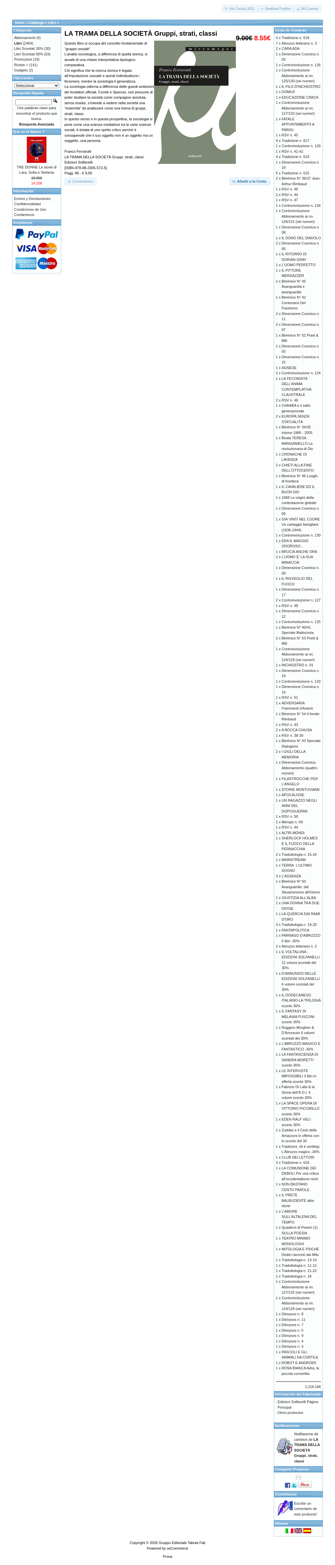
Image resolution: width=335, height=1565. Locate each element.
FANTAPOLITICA (295, 930)
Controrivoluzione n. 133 (301, 681)
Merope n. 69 (292, 822)
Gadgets (21, 70)
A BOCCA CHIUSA (297, 730)
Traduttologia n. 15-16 (299, 854)
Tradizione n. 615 (295, 173)
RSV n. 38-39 (292, 735)
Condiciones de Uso (30, 209)
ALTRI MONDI (293, 833)
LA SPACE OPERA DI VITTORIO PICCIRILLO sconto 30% (301, 1108)
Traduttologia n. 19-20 (299, 925)
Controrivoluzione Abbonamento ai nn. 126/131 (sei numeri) (298, 216)
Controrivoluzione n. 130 (301, 535)
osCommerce (177, 1548)
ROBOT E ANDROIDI (299, 1363)
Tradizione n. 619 (295, 157)
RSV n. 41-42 (292, 151)
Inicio (20, 23)
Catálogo (36, 23)
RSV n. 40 (290, 195)
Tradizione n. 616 (295, 1162)
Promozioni (23, 59)
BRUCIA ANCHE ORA (299, 552)
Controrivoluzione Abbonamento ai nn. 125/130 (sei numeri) (298, 75)
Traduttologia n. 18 (296, 1276)
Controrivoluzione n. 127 (301, 600)
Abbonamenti (24, 38)
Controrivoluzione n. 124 (301, 373)
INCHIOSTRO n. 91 (297, 665)
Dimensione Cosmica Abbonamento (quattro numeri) (299, 767)
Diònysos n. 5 (293, 1330)
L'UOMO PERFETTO (299, 265)
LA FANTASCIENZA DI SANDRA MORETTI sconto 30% (300, 1059)
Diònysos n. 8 (293, 1314)
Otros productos (290, 1413)
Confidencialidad (27, 204)
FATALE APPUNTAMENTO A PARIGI (298, 124)
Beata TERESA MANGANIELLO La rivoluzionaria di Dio (297, 443)
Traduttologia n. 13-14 (299, 1260)
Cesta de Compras (291, 30)
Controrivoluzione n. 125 (301, 622)
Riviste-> (21, 65)
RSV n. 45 (290, 135)
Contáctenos (24, 215)
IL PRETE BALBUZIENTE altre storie (298, 1200)
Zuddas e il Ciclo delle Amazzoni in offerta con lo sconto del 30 (300, 1135)
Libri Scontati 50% (28, 54)
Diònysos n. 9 (293, 1336)
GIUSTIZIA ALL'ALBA (299, 898)
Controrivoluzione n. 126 (301, 65)
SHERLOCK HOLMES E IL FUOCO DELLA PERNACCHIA (300, 843)
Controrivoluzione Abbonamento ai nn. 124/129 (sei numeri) (298, 654)
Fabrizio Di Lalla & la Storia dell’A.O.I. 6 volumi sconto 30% (298, 1092)
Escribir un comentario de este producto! (305, 1508)
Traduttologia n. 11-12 (299, 1265)
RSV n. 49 (290, 189)
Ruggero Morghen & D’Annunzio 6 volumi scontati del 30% (298, 1033)
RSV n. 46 (290, 400)
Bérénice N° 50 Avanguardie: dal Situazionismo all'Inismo (301, 886)
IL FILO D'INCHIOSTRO (301, 86)
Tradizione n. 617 (295, 141)
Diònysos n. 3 (293, 1346)
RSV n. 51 (290, 697)
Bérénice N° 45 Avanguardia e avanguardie (294, 286)
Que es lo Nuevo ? (28, 132)
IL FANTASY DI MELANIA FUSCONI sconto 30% (298, 1016)
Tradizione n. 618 (295, 38)
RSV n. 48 (290, 606)
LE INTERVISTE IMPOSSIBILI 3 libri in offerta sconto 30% (299, 1076)
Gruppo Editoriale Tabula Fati (182, 1543)
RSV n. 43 (290, 725)
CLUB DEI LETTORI (298, 1157)
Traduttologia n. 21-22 (299, 1271)
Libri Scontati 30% (28, 48)
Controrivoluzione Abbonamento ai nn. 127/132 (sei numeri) (298, 108)
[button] (239, 8)
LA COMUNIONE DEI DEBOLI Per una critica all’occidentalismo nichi (300, 1173)
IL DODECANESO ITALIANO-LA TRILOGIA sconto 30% (301, 1000)
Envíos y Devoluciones (32, 199)
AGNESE (289, 368)
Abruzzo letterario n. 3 (299, 43)
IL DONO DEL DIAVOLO (301, 238)
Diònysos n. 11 (294, 1319)
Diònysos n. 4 (293, 1341)
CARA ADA (291, 48)
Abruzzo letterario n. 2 (299, 946)
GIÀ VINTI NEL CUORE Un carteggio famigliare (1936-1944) (301, 524)
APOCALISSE (293, 795)
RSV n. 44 (290, 827)
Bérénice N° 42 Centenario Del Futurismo (294, 302)
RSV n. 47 (290, 200)
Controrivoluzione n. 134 (301, 205)
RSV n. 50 (290, 816)
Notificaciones (287, 1426)
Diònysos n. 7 (293, 1325)
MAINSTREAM (294, 860)
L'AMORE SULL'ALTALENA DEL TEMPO (299, 1216)
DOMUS (288, 92)
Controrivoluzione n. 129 (301, 146)
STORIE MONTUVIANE (301, 790)
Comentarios (286, 1494)
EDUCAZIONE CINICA (300, 97)
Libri (52, 23)
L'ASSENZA (291, 876)
